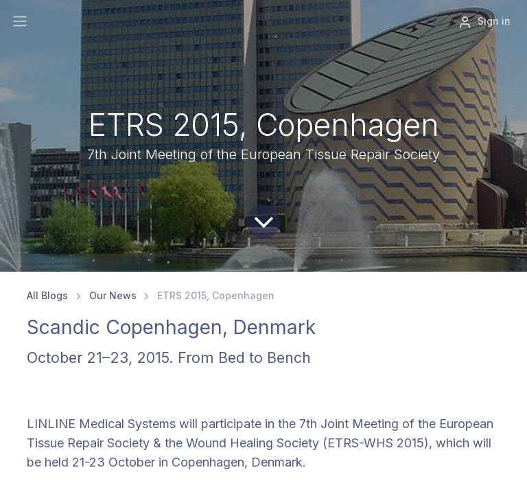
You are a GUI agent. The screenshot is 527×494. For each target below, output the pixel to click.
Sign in (484, 22)
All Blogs (47, 295)
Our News (113, 295)
